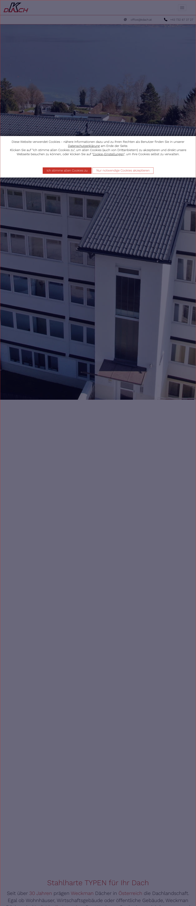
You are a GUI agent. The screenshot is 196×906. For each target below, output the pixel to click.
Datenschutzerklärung (84, 146)
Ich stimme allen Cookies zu (67, 170)
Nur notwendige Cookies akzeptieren (123, 170)
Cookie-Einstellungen (108, 154)
